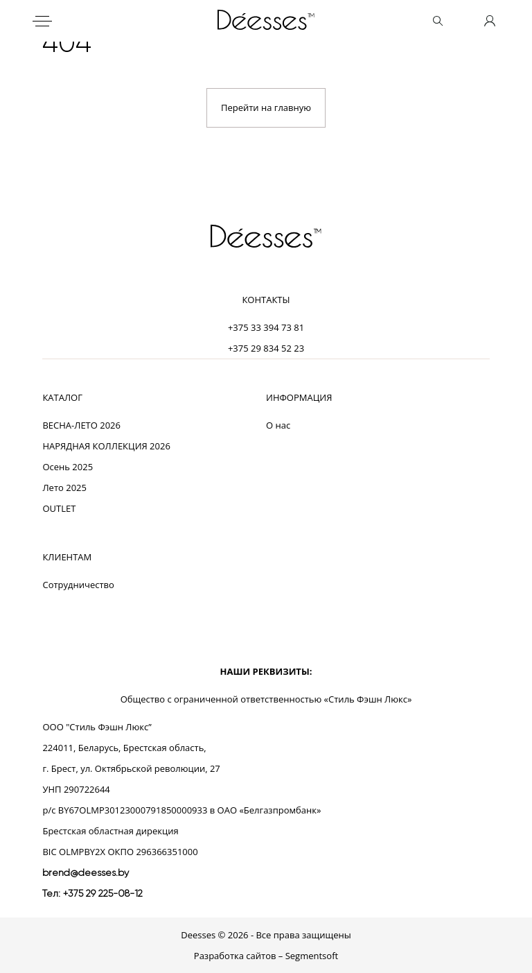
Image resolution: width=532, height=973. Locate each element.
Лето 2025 (64, 487)
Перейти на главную (266, 107)
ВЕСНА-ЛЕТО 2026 (81, 425)
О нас (278, 425)
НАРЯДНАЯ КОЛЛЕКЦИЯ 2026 (106, 446)
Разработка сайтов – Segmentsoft (266, 955)
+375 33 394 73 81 (266, 327)
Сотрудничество (78, 584)
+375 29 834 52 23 (266, 348)
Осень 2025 (67, 466)
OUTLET (59, 508)
